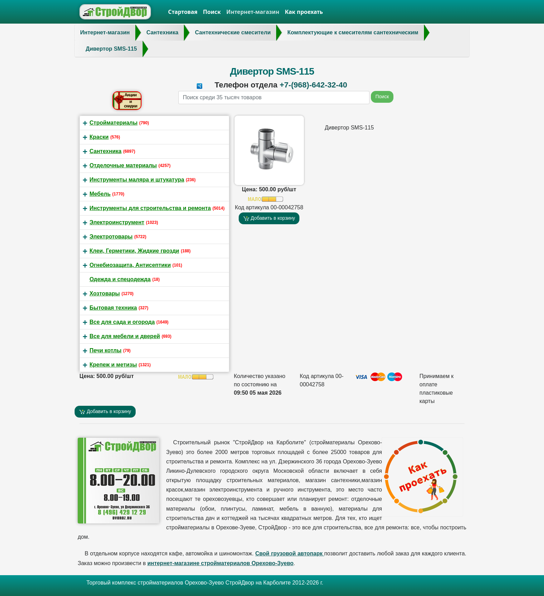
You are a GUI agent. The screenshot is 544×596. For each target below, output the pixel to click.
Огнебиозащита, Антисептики (130, 265)
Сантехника (105, 151)
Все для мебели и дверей (125, 336)
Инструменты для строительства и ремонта (150, 208)
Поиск (212, 12)
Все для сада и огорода (122, 322)
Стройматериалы (113, 123)
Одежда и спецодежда (120, 279)
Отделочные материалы (123, 165)
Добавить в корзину (269, 218)
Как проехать (304, 12)
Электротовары (111, 237)
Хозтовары (105, 293)
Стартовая (183, 12)
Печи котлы (105, 350)
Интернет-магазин (252, 12)
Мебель (100, 194)
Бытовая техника (113, 308)
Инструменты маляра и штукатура (137, 180)
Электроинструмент (117, 222)
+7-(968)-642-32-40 (313, 85)
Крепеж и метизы (113, 365)
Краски (99, 137)
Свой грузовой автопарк (289, 553)
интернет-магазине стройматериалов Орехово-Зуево (220, 563)
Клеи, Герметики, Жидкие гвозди (134, 251)
